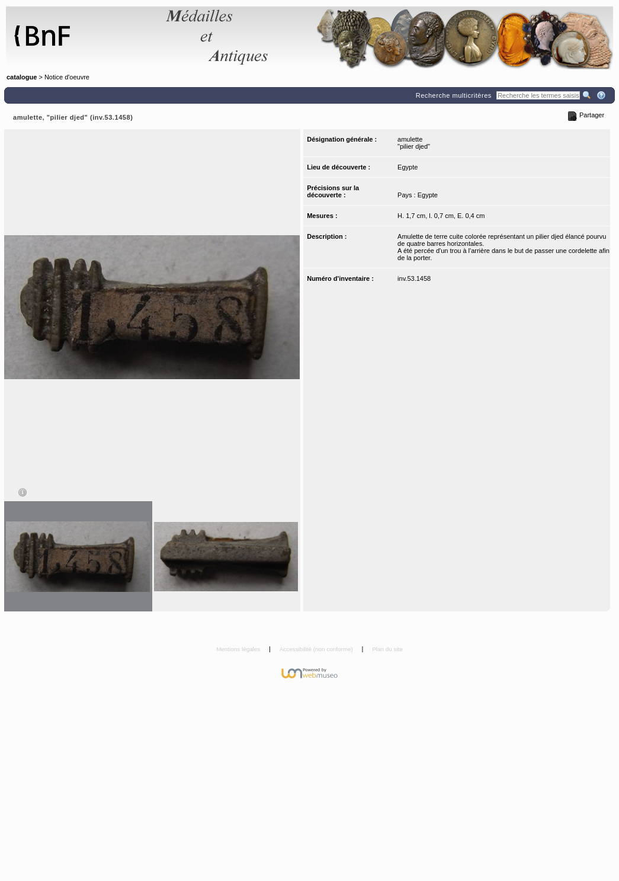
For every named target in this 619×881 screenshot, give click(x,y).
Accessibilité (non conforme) (317, 649)
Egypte (407, 167)
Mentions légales (239, 649)
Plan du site (387, 649)
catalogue (22, 77)
